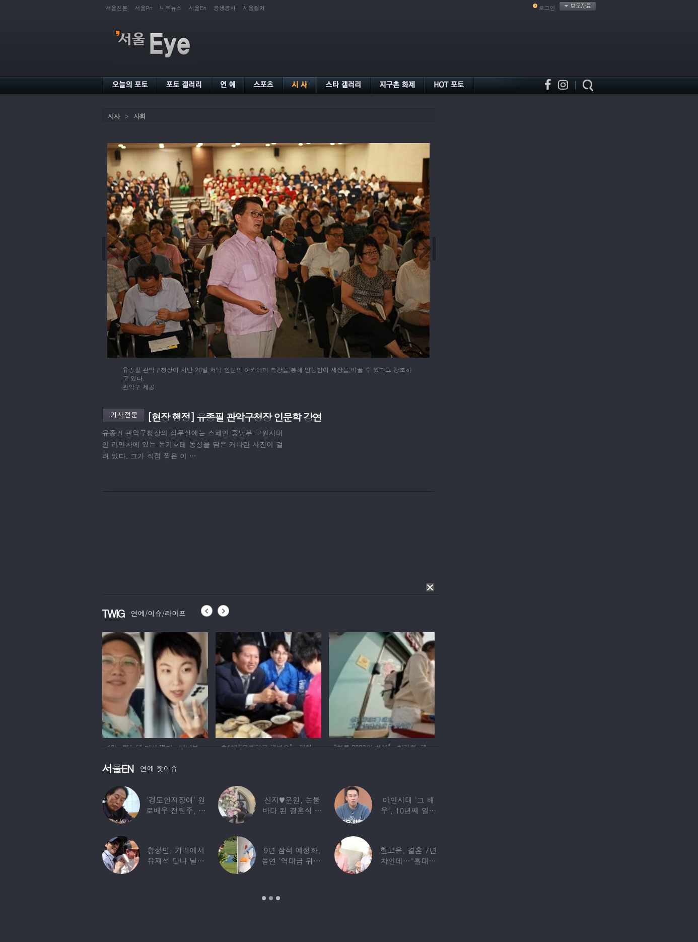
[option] (155, 684)
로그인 (547, 8)
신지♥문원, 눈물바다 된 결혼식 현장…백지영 (292, 810)
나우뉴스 (171, 8)
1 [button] (264, 898)
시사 (114, 116)
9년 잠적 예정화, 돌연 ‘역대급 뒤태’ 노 (292, 861)
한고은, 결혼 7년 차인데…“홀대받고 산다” (408, 861)
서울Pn (144, 8)
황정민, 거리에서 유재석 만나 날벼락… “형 (175, 861)
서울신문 (117, 8)
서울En (197, 8)
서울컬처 (254, 8)
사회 (139, 116)
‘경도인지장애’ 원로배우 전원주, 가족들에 (176, 810)
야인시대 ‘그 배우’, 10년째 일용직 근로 (408, 810)
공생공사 (225, 8)
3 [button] (278, 898)
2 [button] (271, 898)
